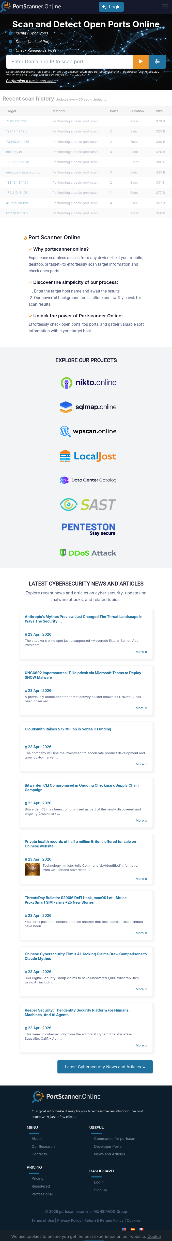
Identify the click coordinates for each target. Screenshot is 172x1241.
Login (111, 6)
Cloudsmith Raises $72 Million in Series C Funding (68, 729)
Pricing (38, 1178)
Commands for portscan (114, 1138)
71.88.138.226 (16, 121)
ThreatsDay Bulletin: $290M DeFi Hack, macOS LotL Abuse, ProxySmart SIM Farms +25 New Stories (76, 900)
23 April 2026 (38, 634)
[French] (141, 1229)
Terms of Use (42, 1220)
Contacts (39, 1154)
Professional (42, 1194)
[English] (124, 1229)
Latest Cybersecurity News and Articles (105, 1066)
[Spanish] (133, 1229)
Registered (41, 1186)
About (37, 1138)
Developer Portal (108, 1146)
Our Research (43, 1146)
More (141, 652)
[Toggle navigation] (165, 7)
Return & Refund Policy (103, 1220)
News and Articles (109, 1154)
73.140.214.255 (17, 142)
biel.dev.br (14, 152)
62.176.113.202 (17, 213)
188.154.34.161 (17, 182)
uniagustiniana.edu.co (23, 172)
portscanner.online (75, 1211)
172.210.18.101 (16, 192)
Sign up (100, 1190)
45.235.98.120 (17, 203)
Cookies (134, 1220)
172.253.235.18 (17, 162)
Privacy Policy (69, 1220)
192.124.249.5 (16, 131)
